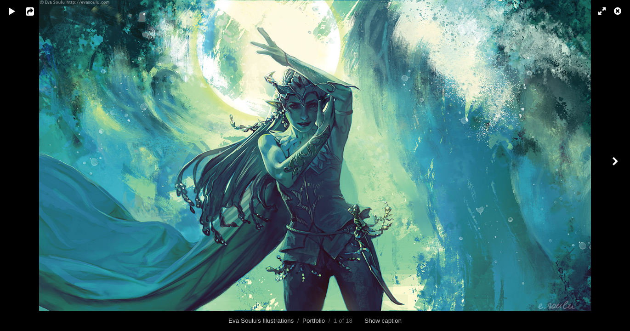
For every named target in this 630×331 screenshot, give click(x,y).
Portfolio (313, 320)
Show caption (383, 320)
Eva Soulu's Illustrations (261, 320)
